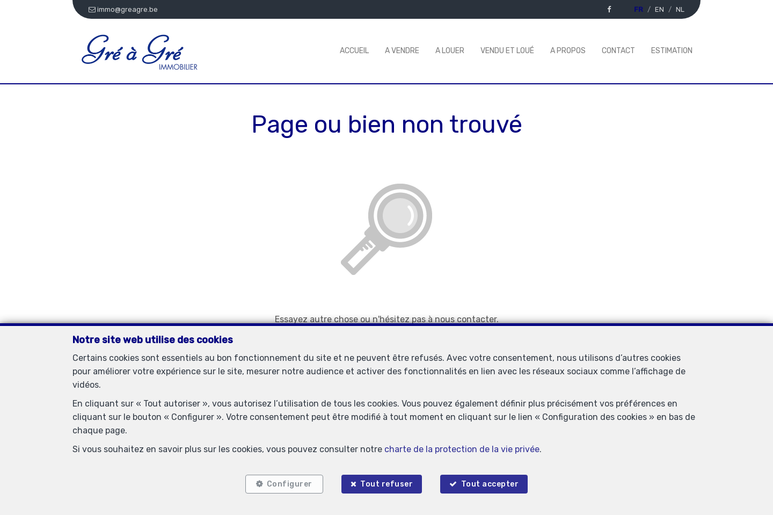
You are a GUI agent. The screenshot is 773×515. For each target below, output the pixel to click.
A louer (449, 50)
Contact (618, 50)
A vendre (402, 50)
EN (659, 9)
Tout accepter (490, 484)
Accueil (354, 50)
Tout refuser (386, 484)
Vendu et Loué (507, 50)
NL (680, 9)
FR (638, 9)
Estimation (671, 50)
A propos (568, 50)
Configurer (289, 484)
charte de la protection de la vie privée (461, 449)
